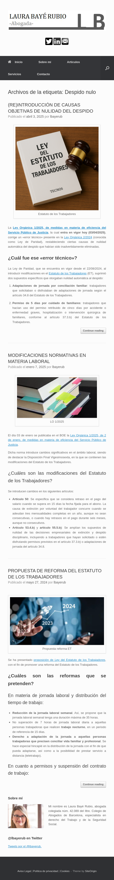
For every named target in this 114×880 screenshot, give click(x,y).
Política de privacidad (45, 871)
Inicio (15, 62)
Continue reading (93, 330)
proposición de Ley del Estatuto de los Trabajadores (69, 660)
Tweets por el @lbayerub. (25, 846)
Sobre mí (44, 62)
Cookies (65, 871)
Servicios (14, 74)
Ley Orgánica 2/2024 (78, 237)
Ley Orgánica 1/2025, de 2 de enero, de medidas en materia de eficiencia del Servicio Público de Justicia (57, 440)
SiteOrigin (91, 871)
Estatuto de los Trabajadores (67, 273)
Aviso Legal (24, 871)
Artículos (73, 62)
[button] (107, 68)
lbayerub (56, 116)
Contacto (43, 74)
